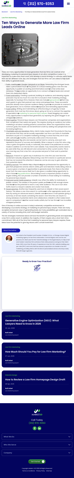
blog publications (23, 173)
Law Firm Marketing (16, 12)
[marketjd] (6, 3)
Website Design (11, 375)
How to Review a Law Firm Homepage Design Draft (35, 379)
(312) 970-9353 (40, 3)
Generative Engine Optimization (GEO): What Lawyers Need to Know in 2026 (32, 322)
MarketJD (5, 12)
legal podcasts (54, 100)
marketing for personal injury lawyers (33, 113)
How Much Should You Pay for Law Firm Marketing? (35, 351)
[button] (68, 3)
